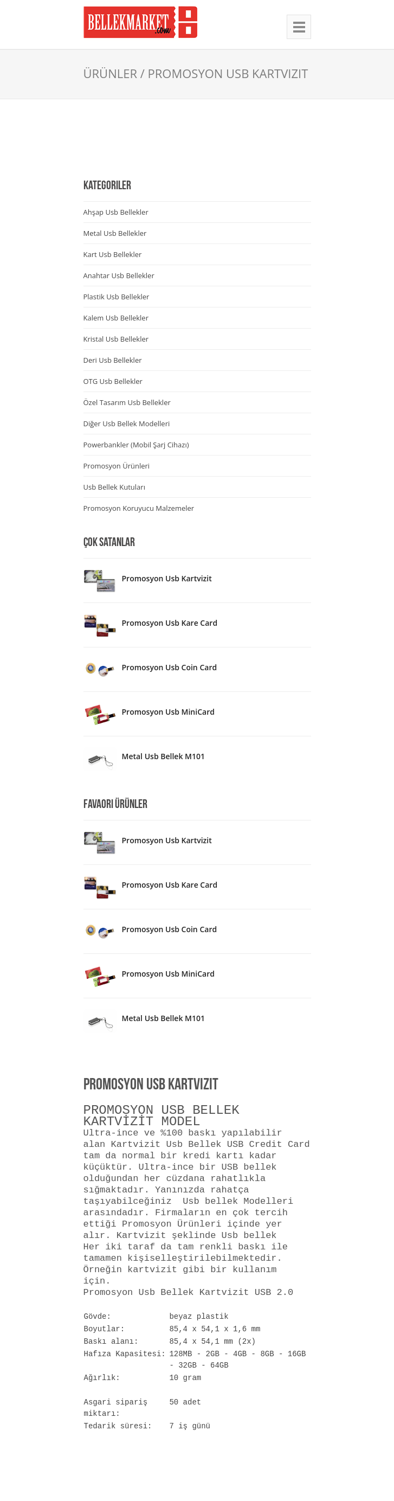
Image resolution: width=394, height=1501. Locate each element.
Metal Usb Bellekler (115, 233)
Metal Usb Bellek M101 (163, 756)
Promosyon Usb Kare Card (170, 623)
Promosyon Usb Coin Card (169, 667)
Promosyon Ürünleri (116, 466)
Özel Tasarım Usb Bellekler (127, 402)
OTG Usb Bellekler (113, 381)
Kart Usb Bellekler (112, 254)
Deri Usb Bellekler (112, 360)
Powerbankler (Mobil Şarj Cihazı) (136, 445)
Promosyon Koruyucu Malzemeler (139, 508)
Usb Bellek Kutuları (114, 487)
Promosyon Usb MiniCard (168, 712)
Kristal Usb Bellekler (116, 339)
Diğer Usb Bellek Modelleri (126, 423)
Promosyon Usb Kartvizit (167, 578)
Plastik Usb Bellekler (116, 297)
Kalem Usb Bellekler (115, 318)
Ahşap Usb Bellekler (115, 212)
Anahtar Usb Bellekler (118, 275)
